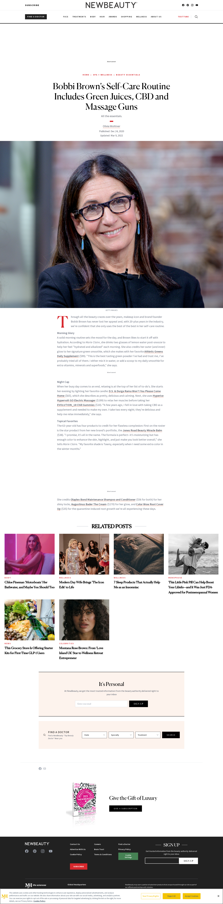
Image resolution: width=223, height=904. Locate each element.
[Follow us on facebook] (183, 5)
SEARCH (171, 735)
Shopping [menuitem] (126, 16)
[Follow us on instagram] (192, 5)
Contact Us (75, 844)
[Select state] (94, 735)
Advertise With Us (78, 849)
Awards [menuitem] (113, 16)
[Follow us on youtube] (197, 5)
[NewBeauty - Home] (111, 5)
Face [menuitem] (65, 16)
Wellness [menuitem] (141, 16)
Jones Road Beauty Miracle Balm (142, 430)
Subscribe (32, 5)
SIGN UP (138, 704)
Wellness (65, 577)
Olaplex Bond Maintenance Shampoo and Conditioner (103, 499)
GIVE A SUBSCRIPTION (126, 808)
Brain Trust (99, 849)
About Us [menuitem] (156, 16)
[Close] (218, 896)
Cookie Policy (76, 854)
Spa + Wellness (102, 74)
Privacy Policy (124, 849)
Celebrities (66, 643)
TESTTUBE (183, 16)
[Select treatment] (147, 735)
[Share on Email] (44, 768)
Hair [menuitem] (102, 16)
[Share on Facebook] (40, 768)
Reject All (171, 896)
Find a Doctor (124, 844)
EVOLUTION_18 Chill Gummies (76, 405)
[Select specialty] (121, 735)
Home (86, 74)
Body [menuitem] (93, 16)
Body (8, 577)
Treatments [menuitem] (79, 16)
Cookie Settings (128, 856)
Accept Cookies (191, 896)
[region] (111, 896)
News (8, 643)
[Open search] (195, 17)
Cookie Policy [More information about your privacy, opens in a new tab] (39, 901)
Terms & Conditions (103, 854)
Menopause (175, 577)
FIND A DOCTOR (36, 16)
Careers (97, 844)
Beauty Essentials (128, 74)
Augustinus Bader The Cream (89, 504)
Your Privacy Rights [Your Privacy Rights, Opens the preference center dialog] (151, 896)
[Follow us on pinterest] (188, 5)
